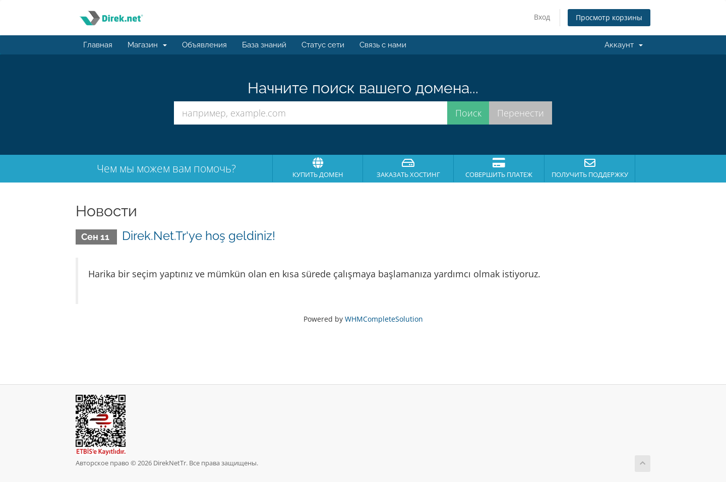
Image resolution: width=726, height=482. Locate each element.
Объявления (204, 44)
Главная (97, 44)
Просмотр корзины (609, 17)
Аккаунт (623, 44)
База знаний (264, 44)
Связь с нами (382, 44)
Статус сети (322, 44)
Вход (542, 17)
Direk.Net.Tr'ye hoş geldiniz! (198, 235)
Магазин (147, 44)
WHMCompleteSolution (384, 319)
